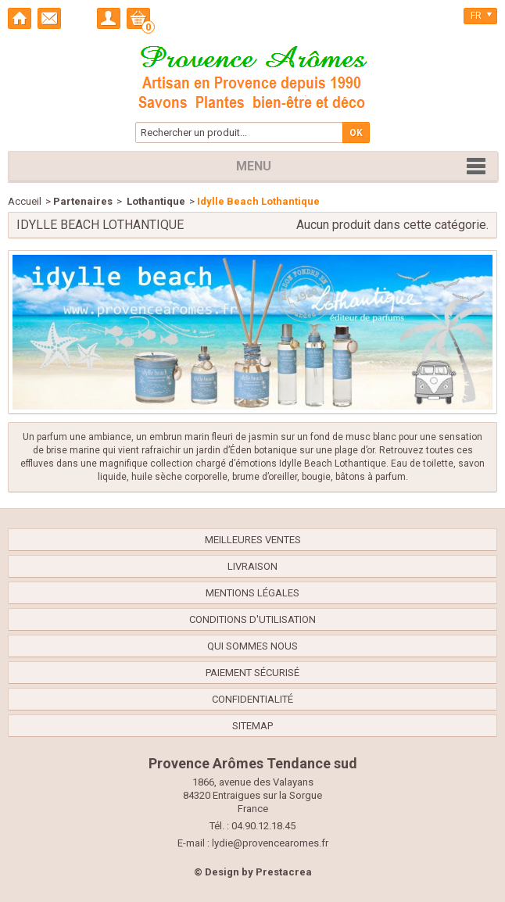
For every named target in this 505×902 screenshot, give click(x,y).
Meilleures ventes (253, 540)
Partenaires (83, 201)
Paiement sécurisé (252, 672)
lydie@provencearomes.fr (270, 843)
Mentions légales (252, 593)
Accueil (24, 201)
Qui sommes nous (252, 646)
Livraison (252, 566)
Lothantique (154, 201)
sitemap (252, 726)
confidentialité (252, 699)
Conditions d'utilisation (252, 619)
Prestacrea (284, 872)
